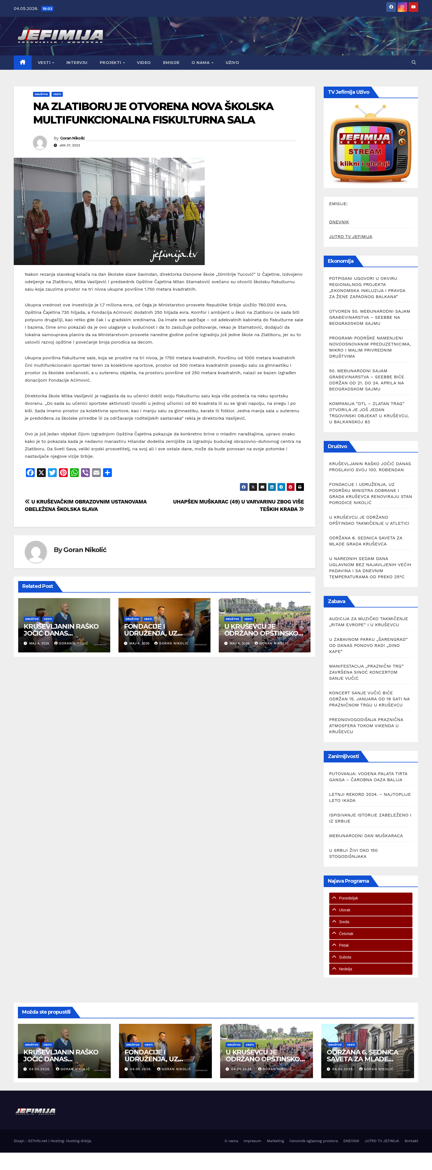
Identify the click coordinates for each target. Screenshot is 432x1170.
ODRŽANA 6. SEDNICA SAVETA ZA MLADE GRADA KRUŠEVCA (362, 1059)
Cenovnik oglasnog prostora (314, 1141)
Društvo (41, 94)
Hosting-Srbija (78, 1141)
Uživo (232, 62)
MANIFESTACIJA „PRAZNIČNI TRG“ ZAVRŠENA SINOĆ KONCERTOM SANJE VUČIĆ (366, 672)
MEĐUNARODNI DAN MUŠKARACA (366, 835)
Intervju (77, 62)
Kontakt (411, 1141)
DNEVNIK (339, 221)
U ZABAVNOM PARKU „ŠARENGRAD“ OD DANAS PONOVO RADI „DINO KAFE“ (368, 645)
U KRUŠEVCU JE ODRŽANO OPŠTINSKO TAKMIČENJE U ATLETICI (264, 633)
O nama (201, 62)
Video (144, 62)
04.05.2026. (40, 1069)
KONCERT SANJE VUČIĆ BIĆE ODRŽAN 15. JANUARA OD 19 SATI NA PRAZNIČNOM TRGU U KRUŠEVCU (369, 699)
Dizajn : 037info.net (31, 1141)
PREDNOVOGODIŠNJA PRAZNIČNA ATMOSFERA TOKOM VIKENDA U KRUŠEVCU (366, 725)
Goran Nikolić (72, 138)
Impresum (252, 1141)
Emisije (171, 62)
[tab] (371, 898)
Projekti (111, 62)
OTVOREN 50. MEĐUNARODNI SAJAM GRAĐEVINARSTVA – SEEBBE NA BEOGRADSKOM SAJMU (370, 317)
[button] (414, 62)
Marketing (275, 1141)
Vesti (45, 62)
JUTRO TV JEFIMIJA (350, 236)
